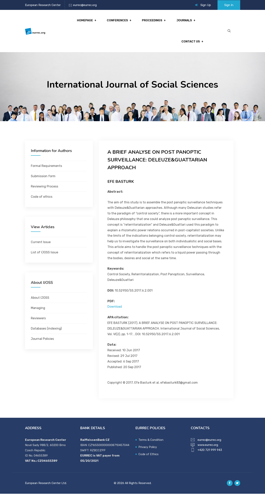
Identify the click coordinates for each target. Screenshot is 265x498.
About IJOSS (40, 302)
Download (114, 311)
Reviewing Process (44, 190)
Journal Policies (42, 343)
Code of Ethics (148, 458)
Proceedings (153, 21)
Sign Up (205, 5)
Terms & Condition (150, 444)
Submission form (43, 180)
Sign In (228, 5)
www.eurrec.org (208, 449)
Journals (184, 21)
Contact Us (190, 45)
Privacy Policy (147, 451)
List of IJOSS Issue (44, 256)
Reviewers (38, 322)
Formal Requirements (46, 170)
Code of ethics (41, 201)
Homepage (87, 21)
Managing (38, 312)
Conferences (119, 21)
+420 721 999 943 (210, 454)
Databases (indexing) (46, 333)
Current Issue (41, 246)
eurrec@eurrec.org (85, 5)
